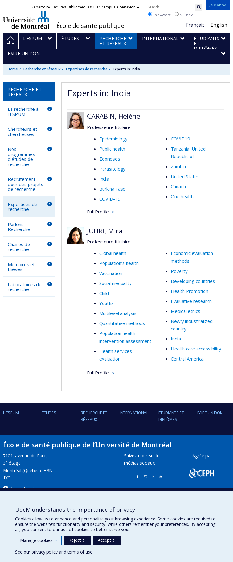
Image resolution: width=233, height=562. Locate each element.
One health (182, 196)
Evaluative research (191, 301)
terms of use (80, 552)
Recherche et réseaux (42, 69)
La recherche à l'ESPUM (23, 111)
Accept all (107, 540)
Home (13, 69)
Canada (178, 186)
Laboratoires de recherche (25, 287)
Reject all (77, 540)
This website (159, 14)
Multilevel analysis (118, 313)
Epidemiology (113, 139)
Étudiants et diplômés (171, 416)
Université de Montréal (26, 20)
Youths (106, 303)
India (104, 179)
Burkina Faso (112, 189)
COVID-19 (109, 199)
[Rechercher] (198, 7)
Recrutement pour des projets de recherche (25, 184)
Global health (112, 253)
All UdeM (184, 14)
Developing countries (193, 281)
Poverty (179, 271)
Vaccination (110, 273)
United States (185, 176)
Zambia (178, 166)
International (134, 412)
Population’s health (119, 263)
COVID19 (180, 139)
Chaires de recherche (19, 246)
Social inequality (115, 283)
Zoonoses (109, 159)
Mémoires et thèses (21, 267)
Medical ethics (185, 311)
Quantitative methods (122, 323)
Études (49, 412)
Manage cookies (38, 540)
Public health (112, 149)
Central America (187, 359)
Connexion (128, 7)
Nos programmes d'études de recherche (21, 156)
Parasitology (112, 169)
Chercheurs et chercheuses (22, 131)
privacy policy (45, 552)
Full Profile (98, 211)
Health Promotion (189, 291)
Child (104, 293)
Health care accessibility (196, 349)
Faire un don (210, 412)
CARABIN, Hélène (113, 115)
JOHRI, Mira (105, 230)
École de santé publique (90, 26)
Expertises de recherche (86, 69)
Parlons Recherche (19, 226)
